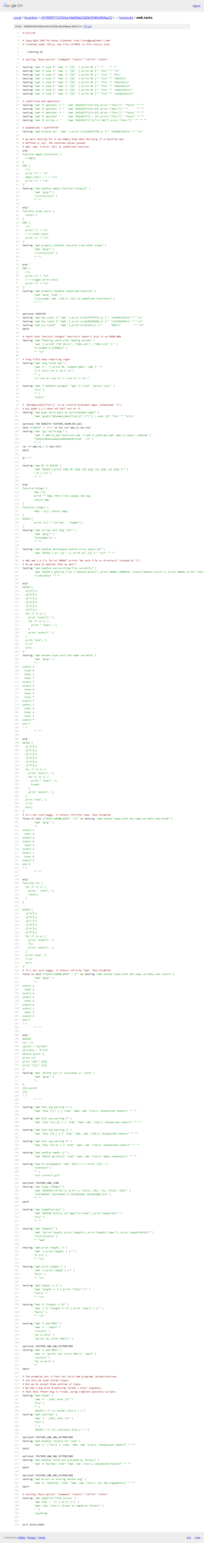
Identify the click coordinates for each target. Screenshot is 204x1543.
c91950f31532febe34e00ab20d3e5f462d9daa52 (76, 17)
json (197, 1537)
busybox (31, 17)
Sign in (196, 5)
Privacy (31, 1537)
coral (17, 17)
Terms (41, 1537)
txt (189, 1537)
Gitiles (21, 1537)
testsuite (126, 17)
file (87, 26)
